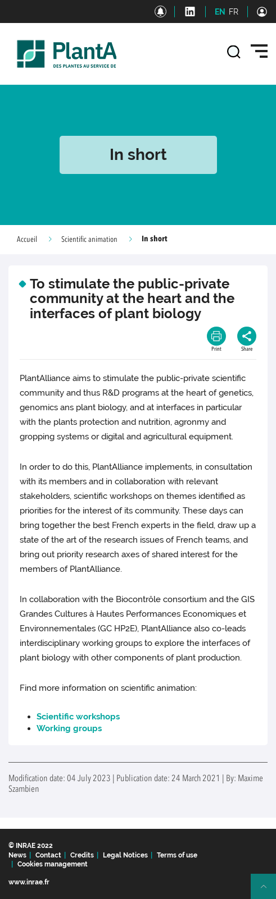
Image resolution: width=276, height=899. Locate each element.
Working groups (69, 728)
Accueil (27, 240)
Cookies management (52, 864)
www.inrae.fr (28, 882)
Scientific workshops (78, 717)
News (17, 855)
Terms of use (177, 855)
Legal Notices (125, 855)
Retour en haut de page (268, 891)
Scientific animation (89, 240)
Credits (82, 855)
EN (220, 11)
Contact (48, 855)
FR (233, 11)
